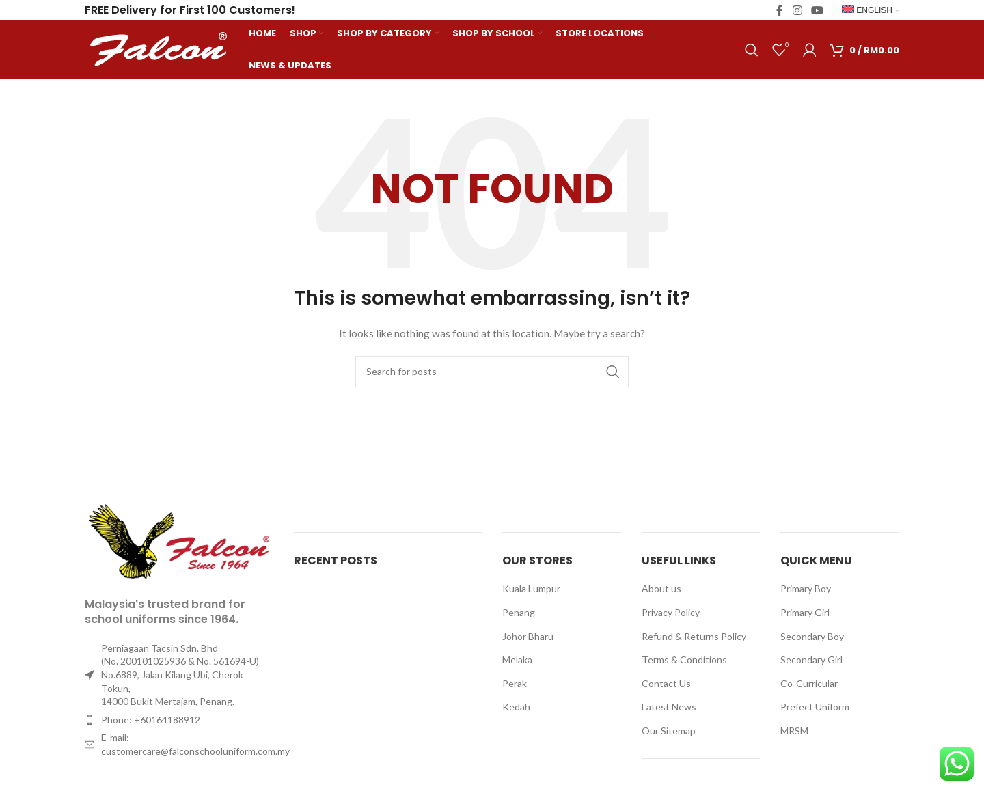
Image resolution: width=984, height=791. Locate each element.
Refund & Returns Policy (694, 636)
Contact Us (666, 683)
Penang (518, 612)
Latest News (669, 706)
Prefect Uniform (814, 706)
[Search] (751, 50)
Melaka (517, 659)
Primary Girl (805, 612)
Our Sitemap (669, 730)
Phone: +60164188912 (150, 719)
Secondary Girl (811, 659)
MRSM (794, 730)
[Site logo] (160, 48)
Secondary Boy (812, 636)
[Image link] (179, 541)
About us (661, 588)
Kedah (516, 706)
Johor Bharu (528, 636)
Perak (514, 683)
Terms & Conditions (684, 659)
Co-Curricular (809, 683)
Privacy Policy (671, 612)
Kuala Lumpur (531, 588)
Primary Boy (805, 588)
